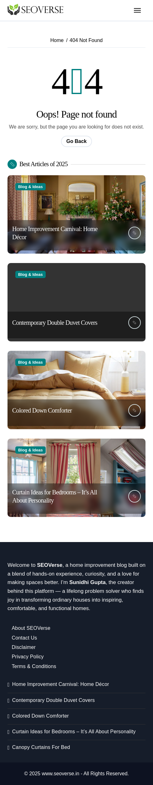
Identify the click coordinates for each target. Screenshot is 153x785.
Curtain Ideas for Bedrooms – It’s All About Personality (74, 731)
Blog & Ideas (30, 186)
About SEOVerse (31, 628)
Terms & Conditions (34, 666)
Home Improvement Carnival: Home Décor (60, 684)
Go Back (76, 141)
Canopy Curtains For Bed (41, 747)
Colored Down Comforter (42, 410)
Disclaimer (24, 647)
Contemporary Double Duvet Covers (54, 322)
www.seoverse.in (60, 773)
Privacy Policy (27, 656)
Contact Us (24, 637)
